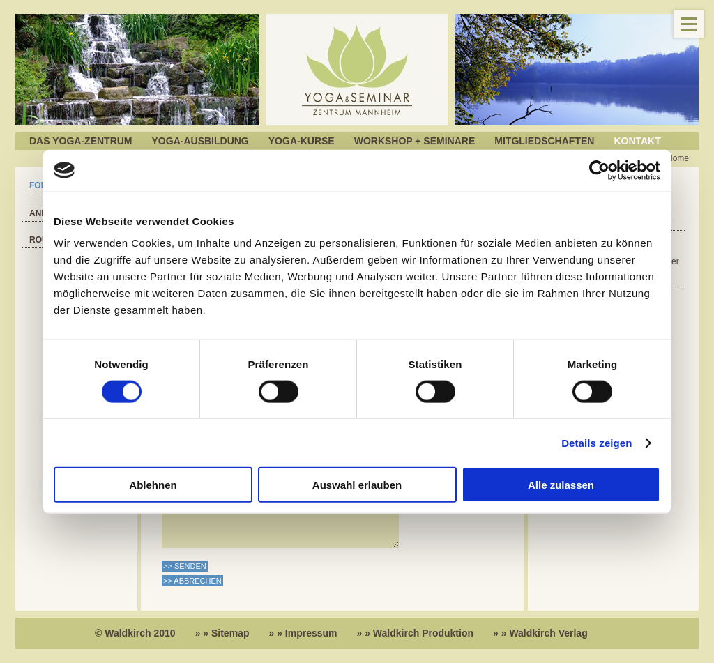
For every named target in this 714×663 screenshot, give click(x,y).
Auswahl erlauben (357, 485)
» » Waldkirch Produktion (415, 633)
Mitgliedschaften (544, 140)
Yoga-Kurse (301, 140)
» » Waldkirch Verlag (540, 633)
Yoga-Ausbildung (200, 140)
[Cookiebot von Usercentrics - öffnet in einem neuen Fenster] (599, 170)
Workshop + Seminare (415, 140)
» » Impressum (302, 633)
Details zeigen (596, 442)
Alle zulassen (561, 485)
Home (678, 158)
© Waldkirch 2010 (135, 633)
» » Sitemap (222, 633)
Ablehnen (152, 485)
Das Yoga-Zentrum (80, 140)
